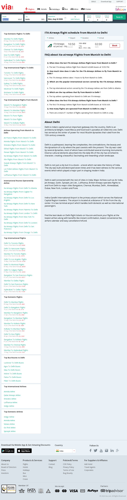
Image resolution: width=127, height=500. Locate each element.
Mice (25, 476)
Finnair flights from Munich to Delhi (18, 152)
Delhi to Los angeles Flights (15, 259)
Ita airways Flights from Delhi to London (20, 223)
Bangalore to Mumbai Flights (16, 318)
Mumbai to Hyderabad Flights (16, 350)
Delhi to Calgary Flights (13, 270)
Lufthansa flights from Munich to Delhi (20, 175)
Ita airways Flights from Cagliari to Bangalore (18, 193)
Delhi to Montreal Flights (14, 264)
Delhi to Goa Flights (12, 334)
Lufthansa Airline (10, 402)
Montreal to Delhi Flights (14, 89)
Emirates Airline (10, 399)
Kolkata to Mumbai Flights (14, 329)
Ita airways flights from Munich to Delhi (20, 156)
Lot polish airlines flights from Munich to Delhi (21, 170)
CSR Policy (67, 464)
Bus (24, 473)
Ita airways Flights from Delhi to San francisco (19, 227)
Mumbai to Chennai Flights (15, 345)
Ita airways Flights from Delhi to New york (19, 204)
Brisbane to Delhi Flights (14, 92)
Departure (51, 16)
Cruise (25, 479)
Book (114, 45)
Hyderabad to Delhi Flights (15, 60)
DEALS (93, 1)
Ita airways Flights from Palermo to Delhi (21, 209)
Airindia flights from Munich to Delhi (19, 141)
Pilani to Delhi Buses (12, 381)
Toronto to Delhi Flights (14, 73)
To (27, 17)
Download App (106, 1)
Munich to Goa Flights (13, 119)
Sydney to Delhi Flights (13, 83)
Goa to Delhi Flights (12, 55)
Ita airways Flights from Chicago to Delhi (20, 232)
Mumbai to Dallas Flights (14, 280)
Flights (25, 464)
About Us (5, 464)
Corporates (88, 470)
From (4, 17)
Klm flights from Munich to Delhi (17, 159)
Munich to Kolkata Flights (14, 123)
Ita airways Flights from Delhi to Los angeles (19, 198)
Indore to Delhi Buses (13, 373)
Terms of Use (68, 470)
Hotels (25, 467)
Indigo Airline (9, 406)
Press (3, 470)
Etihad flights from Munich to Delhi (18, 148)
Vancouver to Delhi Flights (14, 78)
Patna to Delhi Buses (12, 377)
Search (119, 17)
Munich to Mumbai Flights (14, 110)
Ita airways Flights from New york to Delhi (19, 218)
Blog (50, 467)
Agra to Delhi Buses (12, 366)
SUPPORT (119, 1)
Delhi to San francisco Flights (16, 284)
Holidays (26, 470)
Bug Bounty (68, 473)
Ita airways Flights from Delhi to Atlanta (20, 188)
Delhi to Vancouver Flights (14, 248)
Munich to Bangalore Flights (15, 105)
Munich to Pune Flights (13, 115)
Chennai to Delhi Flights (13, 49)
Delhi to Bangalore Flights (14, 307)
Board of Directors (8, 467)
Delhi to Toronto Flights (14, 243)
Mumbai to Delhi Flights (13, 39)
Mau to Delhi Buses (12, 370)
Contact (52, 464)
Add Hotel (88, 464)
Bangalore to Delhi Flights (14, 44)
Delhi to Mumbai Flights (13, 302)
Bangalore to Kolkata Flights (15, 339)
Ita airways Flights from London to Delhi (20, 213)
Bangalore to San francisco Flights (18, 275)
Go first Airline (10, 427)
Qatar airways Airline (12, 395)
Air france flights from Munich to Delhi (20, 138)
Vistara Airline (9, 424)
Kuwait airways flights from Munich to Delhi (20, 164)
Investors (5, 473)
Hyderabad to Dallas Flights (15, 289)
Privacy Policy (68, 467)
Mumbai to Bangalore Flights (16, 313)
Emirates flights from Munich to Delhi (19, 145)
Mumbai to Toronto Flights (15, 254)
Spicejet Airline (10, 431)
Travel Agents (89, 467)
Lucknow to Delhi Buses (14, 363)
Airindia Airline (9, 391)
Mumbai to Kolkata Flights (14, 323)
